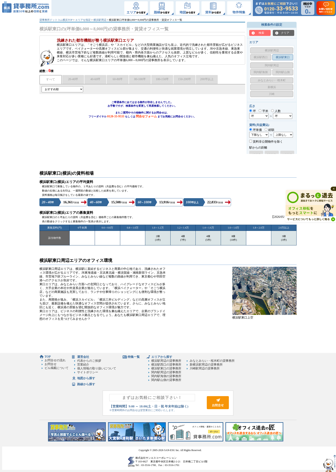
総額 (269, 129)
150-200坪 (184, 79)
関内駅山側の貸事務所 (166, 380)
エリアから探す (161, 356)
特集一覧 (134, 356)
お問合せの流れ (55, 360)
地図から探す (86, 378)
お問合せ (51, 364)
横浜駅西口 (261, 57)
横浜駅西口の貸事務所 (166, 364)
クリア (285, 32)
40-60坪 (95, 79)
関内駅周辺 (272, 65)
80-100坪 (140, 79)
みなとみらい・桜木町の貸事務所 (212, 360)
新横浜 (272, 87)
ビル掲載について (57, 368)
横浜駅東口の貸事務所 (166, 368)
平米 (263, 111)
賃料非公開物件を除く (266, 141)
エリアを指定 (83, 19)
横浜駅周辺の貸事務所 (166, 360)
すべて (50, 79)
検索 (261, 32)
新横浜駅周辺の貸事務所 (206, 364)
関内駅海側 (261, 72)
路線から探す (86, 384)
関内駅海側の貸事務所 (166, 376)
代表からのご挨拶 (89, 360)
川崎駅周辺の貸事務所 (205, 368)
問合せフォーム (146, 116)
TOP (48, 356)
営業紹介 (83, 364)
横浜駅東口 (283, 57)
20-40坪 (73, 79)
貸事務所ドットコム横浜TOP (55, 19)
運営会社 (83, 356)
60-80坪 (118, 79)
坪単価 (255, 129)
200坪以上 (207, 79)
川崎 (271, 94)
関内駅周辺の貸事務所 (166, 372)
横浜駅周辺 (99, 19)
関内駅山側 (283, 72)
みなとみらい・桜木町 (272, 80)
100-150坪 (162, 79)
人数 (276, 111)
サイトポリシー (87, 372)
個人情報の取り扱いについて (96, 368)
